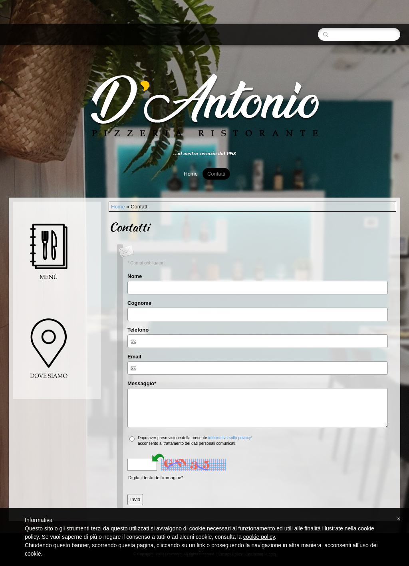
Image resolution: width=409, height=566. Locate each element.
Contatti (216, 174)
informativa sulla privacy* (230, 438)
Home (191, 174)
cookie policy (259, 537)
